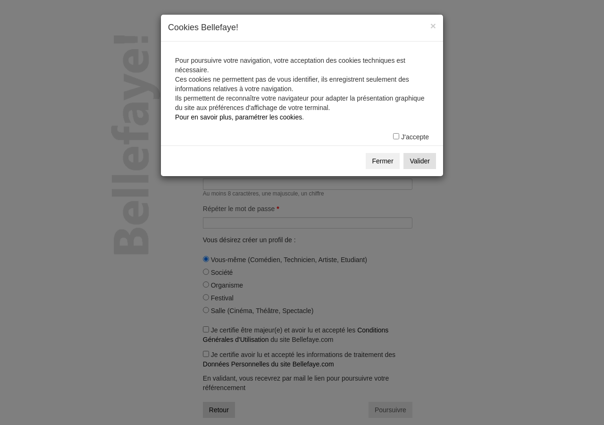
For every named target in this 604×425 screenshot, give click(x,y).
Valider (420, 161)
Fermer (382, 161)
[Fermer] (433, 26)
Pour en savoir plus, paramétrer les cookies (238, 117)
